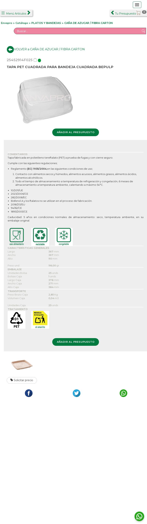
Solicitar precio (21, 380)
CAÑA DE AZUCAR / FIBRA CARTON (88, 23)
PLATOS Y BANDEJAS (46, 23)
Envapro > (8, 23)
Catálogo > (23, 23)
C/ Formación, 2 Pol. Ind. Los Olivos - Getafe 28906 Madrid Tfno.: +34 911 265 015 (37, 438)
